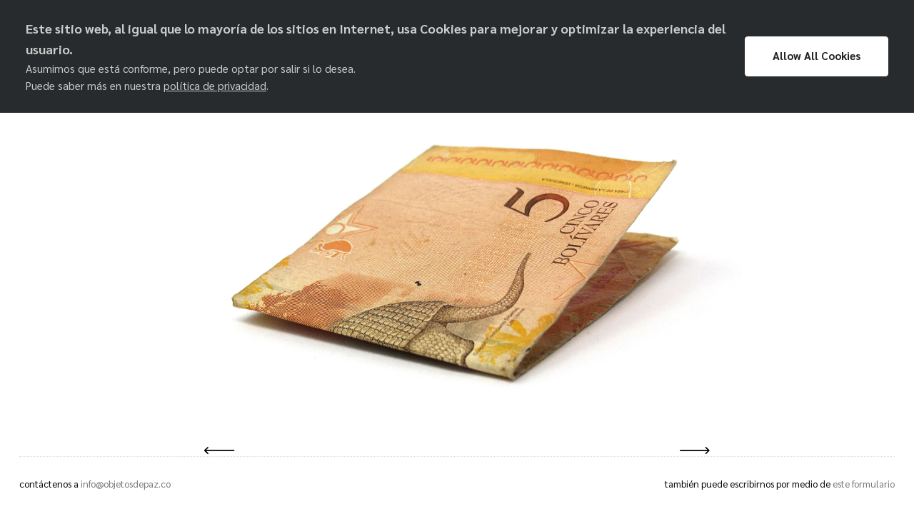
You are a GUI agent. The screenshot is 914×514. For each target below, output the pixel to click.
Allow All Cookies (816, 56)
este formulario (864, 484)
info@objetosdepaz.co (126, 484)
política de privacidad (215, 86)
